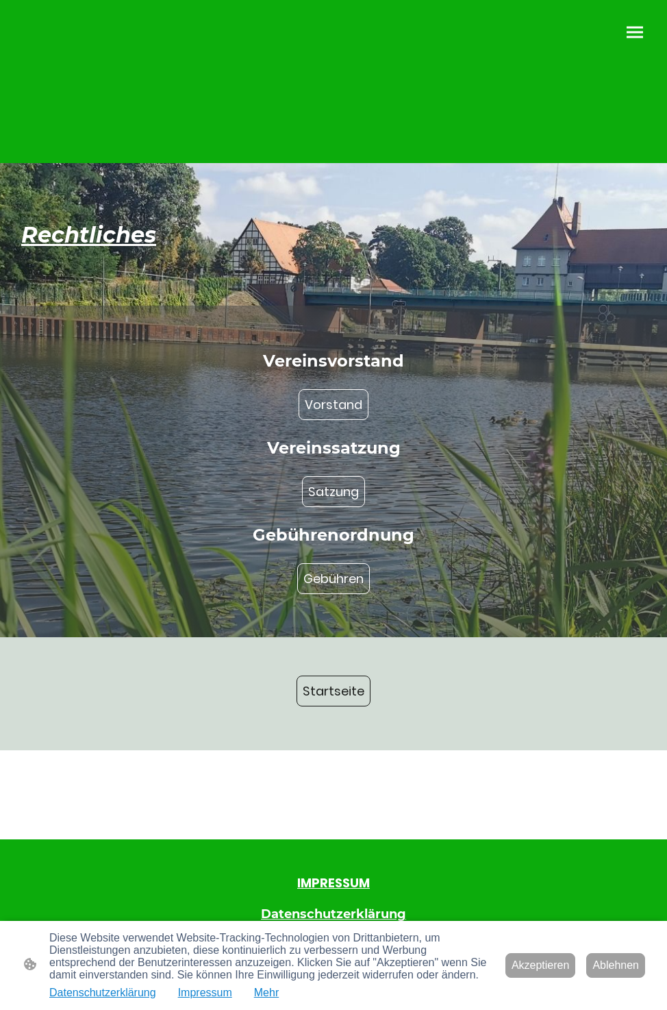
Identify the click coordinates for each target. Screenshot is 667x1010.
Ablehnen (615, 965)
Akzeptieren (541, 965)
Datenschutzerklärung (102, 992)
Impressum (205, 992)
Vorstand (333, 404)
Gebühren (333, 578)
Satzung (333, 491)
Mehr (266, 992)
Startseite (333, 691)
